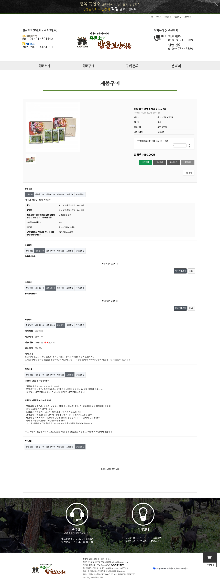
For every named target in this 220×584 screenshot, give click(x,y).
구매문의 (132, 66)
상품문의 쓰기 (180, 308)
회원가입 (167, 17)
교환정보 (70, 194)
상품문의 (50, 194)
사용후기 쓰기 (180, 271)
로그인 (158, 17)
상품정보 (29, 194)
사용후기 (39, 194)
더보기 (191, 271)
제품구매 (88, 66)
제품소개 (44, 66)
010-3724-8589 (83, 538)
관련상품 (80, 194)
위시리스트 (173, 162)
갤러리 (176, 66)
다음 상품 (188, 173)
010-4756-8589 (83, 542)
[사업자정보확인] (117, 565)
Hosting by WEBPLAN (93, 577)
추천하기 (188, 162)
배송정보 (60, 194)
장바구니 (177, 17)
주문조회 (187, 17)
